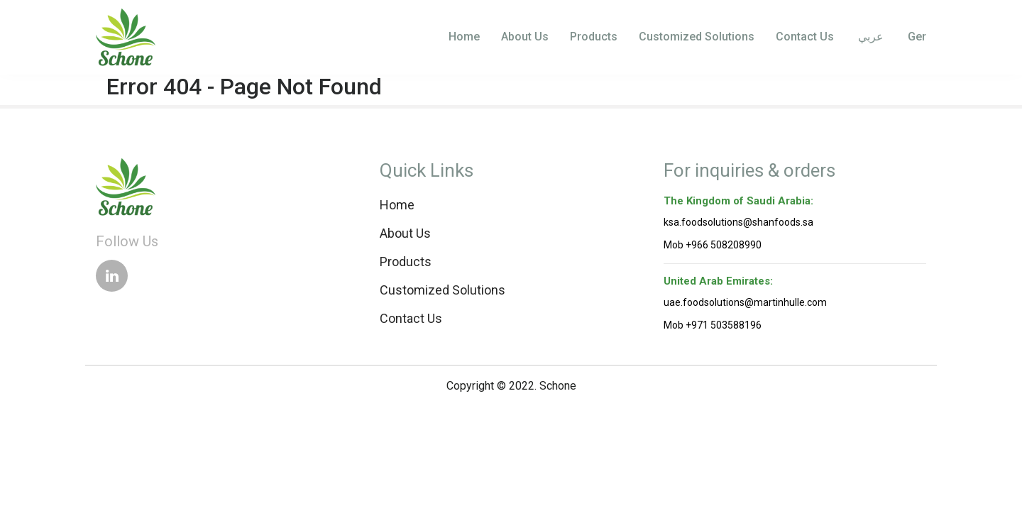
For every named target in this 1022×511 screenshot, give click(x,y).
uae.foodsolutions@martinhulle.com (745, 302)
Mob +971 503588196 (713, 325)
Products (593, 36)
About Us (525, 36)
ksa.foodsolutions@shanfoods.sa (738, 222)
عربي (869, 37)
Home (464, 36)
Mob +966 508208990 (713, 245)
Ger (915, 36)
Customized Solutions (696, 36)
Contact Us (805, 36)
